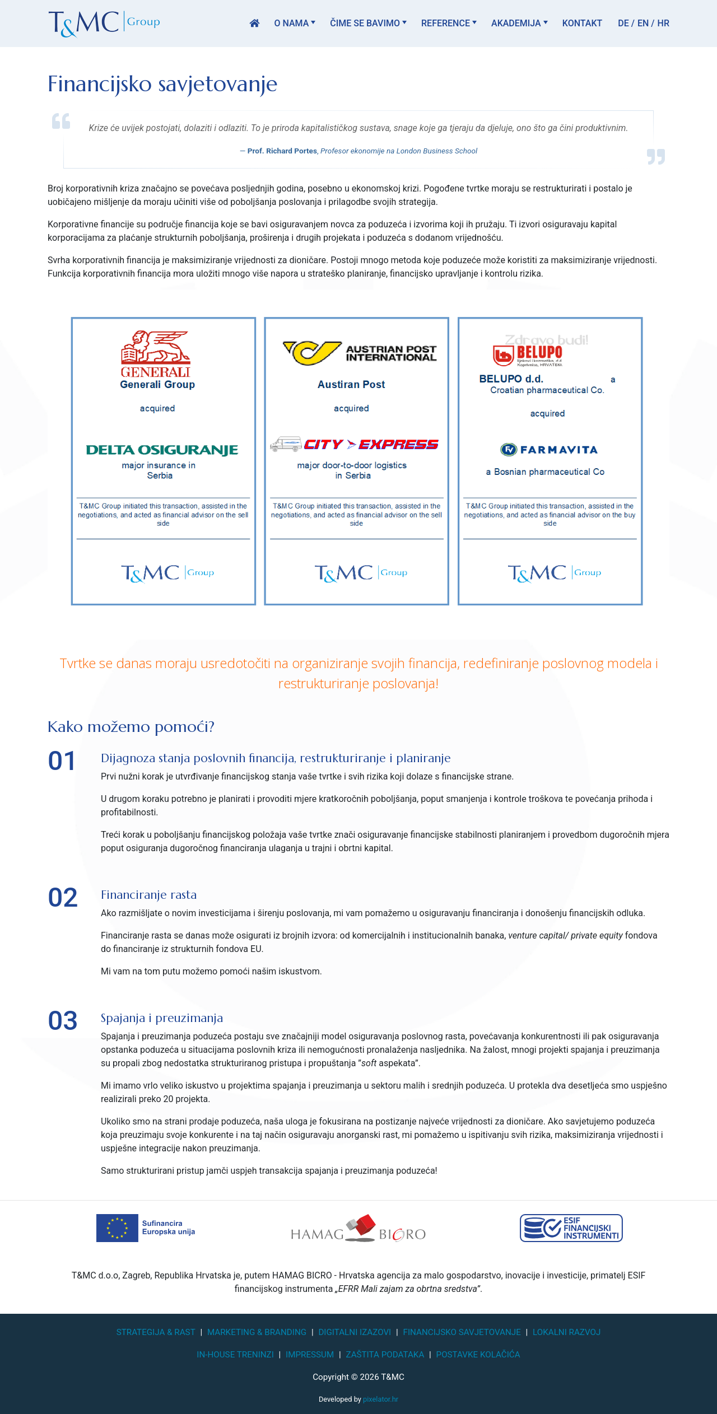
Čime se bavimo (365, 23)
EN (643, 23)
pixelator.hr (380, 1399)
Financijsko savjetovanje (462, 1332)
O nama (291, 23)
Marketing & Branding (256, 1332)
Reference (445, 23)
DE (623, 23)
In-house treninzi (235, 1355)
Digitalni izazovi (354, 1332)
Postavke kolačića (478, 1355)
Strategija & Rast (156, 1332)
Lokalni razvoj (566, 1332)
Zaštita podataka (385, 1355)
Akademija (516, 23)
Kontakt (582, 23)
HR (663, 23)
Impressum (310, 1355)
